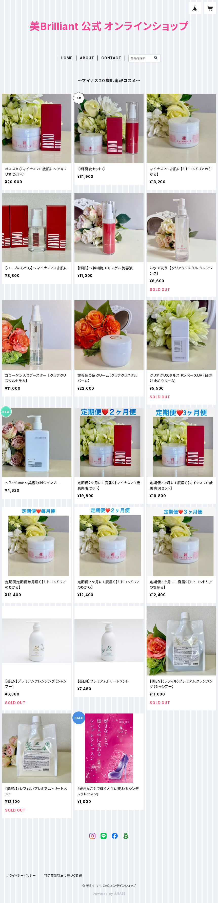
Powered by (109, 894)
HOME (67, 58)
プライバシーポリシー (21, 875)
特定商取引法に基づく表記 (63, 875)
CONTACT (111, 58)
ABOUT (87, 58)
